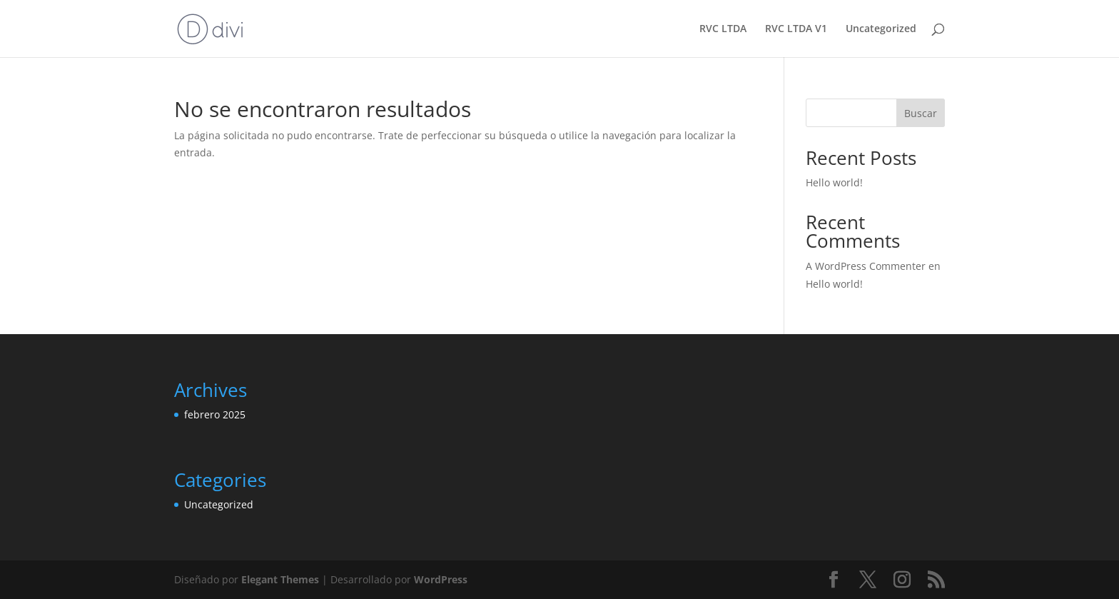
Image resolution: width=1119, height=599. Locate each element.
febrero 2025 (214, 414)
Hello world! (834, 182)
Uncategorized (881, 29)
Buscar (920, 113)
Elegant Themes (280, 579)
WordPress (440, 579)
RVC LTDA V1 (796, 29)
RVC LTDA (722, 29)
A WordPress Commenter (866, 266)
